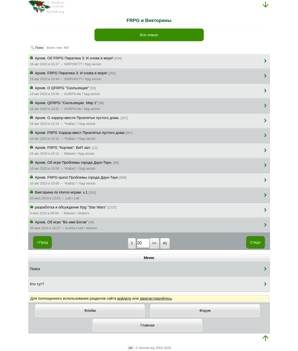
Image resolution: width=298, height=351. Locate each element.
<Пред (42, 242)
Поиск (35, 269)
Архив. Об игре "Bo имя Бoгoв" (63, 224)
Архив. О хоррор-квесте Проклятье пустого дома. (79, 120)
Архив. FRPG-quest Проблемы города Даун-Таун (78, 180)
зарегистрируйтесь (156, 298)
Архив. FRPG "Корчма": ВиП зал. (64, 150)
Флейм (90, 311)
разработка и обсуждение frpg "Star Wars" (73, 209)
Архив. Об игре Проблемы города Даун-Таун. (74, 165)
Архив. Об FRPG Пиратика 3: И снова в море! (76, 60)
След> (255, 242)
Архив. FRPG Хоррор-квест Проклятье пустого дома (81, 135)
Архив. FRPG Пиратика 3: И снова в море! (73, 75)
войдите (124, 298)
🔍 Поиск (38, 48)
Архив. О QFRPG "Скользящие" (65, 90)
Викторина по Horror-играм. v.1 (63, 195)
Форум (205, 311)
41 (165, 243)
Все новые (149, 35)
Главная (148, 325)
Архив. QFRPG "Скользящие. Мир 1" (67, 105)
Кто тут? (37, 284)
